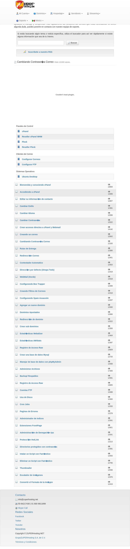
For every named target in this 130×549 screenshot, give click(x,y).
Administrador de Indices (32, 418)
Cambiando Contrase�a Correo (35, 241)
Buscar (72, 43)
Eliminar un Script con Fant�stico (36, 461)
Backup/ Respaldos (29, 376)
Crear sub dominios (29, 326)
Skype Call (23, 508)
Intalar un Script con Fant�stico (35, 454)
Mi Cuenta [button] (23, 13)
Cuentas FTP (26, 390)
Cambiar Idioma (27, 213)
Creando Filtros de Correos (33, 291)
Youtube (18, 525)
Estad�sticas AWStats (30, 340)
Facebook (19, 516)
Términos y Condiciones (25, 542)
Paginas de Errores (29, 411)
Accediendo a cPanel (30, 192)
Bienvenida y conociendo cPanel (35, 185)
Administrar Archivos (30, 369)
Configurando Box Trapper (32, 284)
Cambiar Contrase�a (30, 220)
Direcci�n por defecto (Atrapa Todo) (37, 270)
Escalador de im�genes (31, 475)
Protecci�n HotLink (29, 440)
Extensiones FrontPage (31, 425)
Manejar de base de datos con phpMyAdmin (40, 362)
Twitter (18, 521)
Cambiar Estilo (27, 206)
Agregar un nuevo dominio (32, 305)
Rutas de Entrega (28, 248)
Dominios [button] (40, 13)
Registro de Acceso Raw (31, 348)
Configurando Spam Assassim (34, 298)
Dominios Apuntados (30, 312)
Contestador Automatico (31, 263)
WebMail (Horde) (28, 277)
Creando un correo (29, 234)
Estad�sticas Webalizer (31, 333)
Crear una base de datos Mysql (34, 355)
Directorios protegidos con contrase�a (38, 447)
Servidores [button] (75, 13)
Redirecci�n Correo (29, 256)
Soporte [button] (22, 20)
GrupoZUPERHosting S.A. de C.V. (30, 538)
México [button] (37, 20)
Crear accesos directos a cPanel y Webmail (40, 227)
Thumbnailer (26, 468)
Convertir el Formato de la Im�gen (36, 482)
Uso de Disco (26, 397)
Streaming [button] (93, 13)
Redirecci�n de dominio (31, 319)
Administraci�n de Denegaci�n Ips (37, 432)
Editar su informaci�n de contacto (36, 199)
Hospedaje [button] (57, 13)
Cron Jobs (25, 404)
